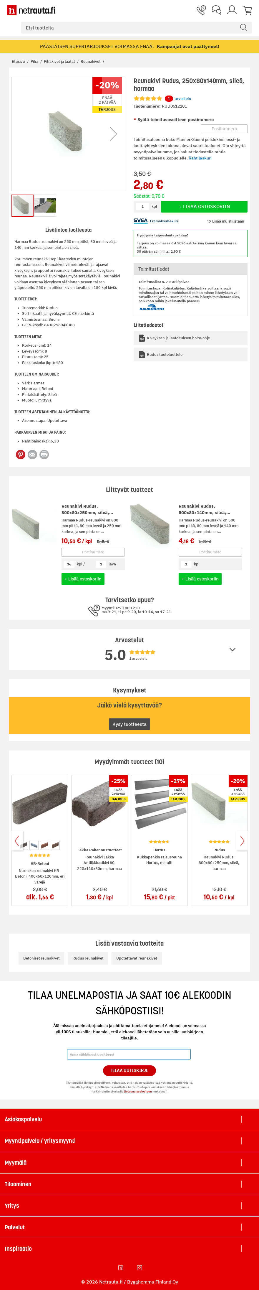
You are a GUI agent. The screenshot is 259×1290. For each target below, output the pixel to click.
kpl (197, 564)
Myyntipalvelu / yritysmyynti (40, 1141)
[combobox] (136, 28)
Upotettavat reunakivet (136, 958)
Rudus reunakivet (88, 958)
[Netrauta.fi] (31, 10)
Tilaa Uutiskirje (130, 1070)
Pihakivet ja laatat (60, 61)
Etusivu (19, 61)
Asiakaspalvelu (23, 1119)
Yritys (12, 1206)
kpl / (81, 564)
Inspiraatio (18, 1249)
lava (112, 564)
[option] (23, 845)
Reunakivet (91, 61)
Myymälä (15, 1162)
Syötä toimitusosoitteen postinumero (175, 119)
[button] (113, 134)
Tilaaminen (18, 1184)
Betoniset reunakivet (41, 958)
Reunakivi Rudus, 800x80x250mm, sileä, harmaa (85, 512)
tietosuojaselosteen (138, 1091)
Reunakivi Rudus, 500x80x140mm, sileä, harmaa (202, 512)
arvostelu (178, 99)
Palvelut (15, 1227)
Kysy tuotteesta (129, 724)
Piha (35, 61)
